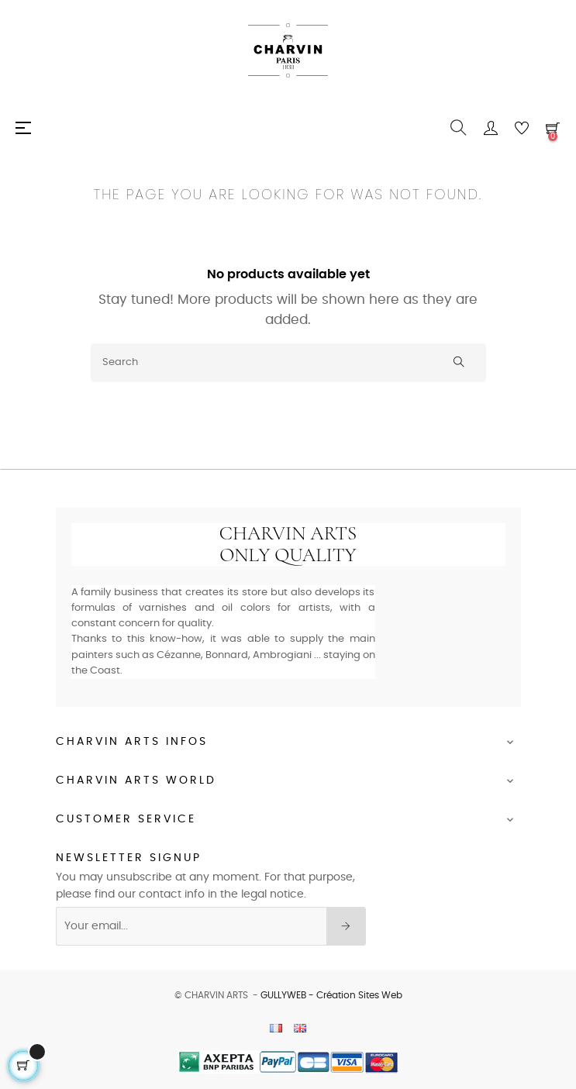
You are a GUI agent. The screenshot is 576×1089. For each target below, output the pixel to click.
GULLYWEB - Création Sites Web (331, 995)
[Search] (288, 362)
